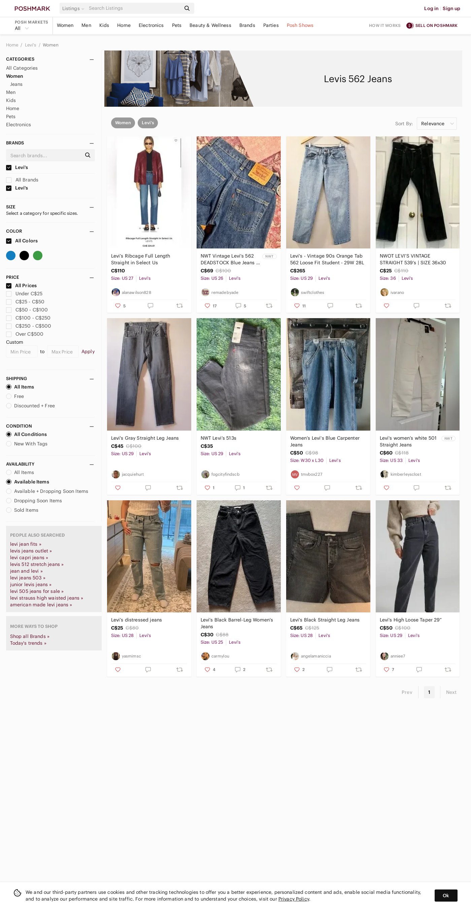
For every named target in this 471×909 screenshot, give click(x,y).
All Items (20, 387)
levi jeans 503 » (27, 578)
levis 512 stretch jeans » (37, 564)
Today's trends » (28, 643)
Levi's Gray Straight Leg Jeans (145, 438)
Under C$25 (24, 294)
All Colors (22, 241)
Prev (407, 692)
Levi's (31, 45)
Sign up (451, 8)
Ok (446, 896)
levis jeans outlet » (31, 551)
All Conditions (26, 434)
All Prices (21, 285)
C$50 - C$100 (27, 310)
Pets (177, 25)
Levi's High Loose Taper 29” (411, 620)
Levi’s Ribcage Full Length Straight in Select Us (140, 259)
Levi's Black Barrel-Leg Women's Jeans (237, 623)
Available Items (27, 482)
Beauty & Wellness (210, 25)
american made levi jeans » (41, 605)
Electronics (151, 25)
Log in (431, 8)
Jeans (16, 84)
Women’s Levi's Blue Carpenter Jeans (325, 441)
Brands (247, 25)
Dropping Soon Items (34, 501)
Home (124, 25)
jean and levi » (26, 571)
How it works (385, 25)
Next (451, 692)
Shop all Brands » (30, 636)
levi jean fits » (25, 544)
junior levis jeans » (31, 584)
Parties (271, 25)
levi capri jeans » (29, 557)
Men (86, 25)
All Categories (22, 68)
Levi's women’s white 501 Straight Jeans (408, 441)
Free (15, 396)
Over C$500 (25, 334)
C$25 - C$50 (25, 302)
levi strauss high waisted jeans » (46, 598)
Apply (88, 351)
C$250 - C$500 (29, 326)
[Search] (134, 8)
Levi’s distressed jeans (136, 620)
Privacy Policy (293, 899)
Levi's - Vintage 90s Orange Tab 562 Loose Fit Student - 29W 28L (327, 259)
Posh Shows (300, 25)
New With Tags (27, 444)
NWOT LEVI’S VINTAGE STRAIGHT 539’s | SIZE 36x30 (413, 259)
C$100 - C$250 (28, 318)
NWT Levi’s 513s (218, 438)
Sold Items (22, 510)
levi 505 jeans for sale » (37, 591)
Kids (104, 25)
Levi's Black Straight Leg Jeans (325, 620)
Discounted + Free (30, 406)
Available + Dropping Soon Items (47, 491)
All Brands (22, 180)
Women (65, 25)
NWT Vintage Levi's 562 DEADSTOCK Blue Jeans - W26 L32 (229, 259)
